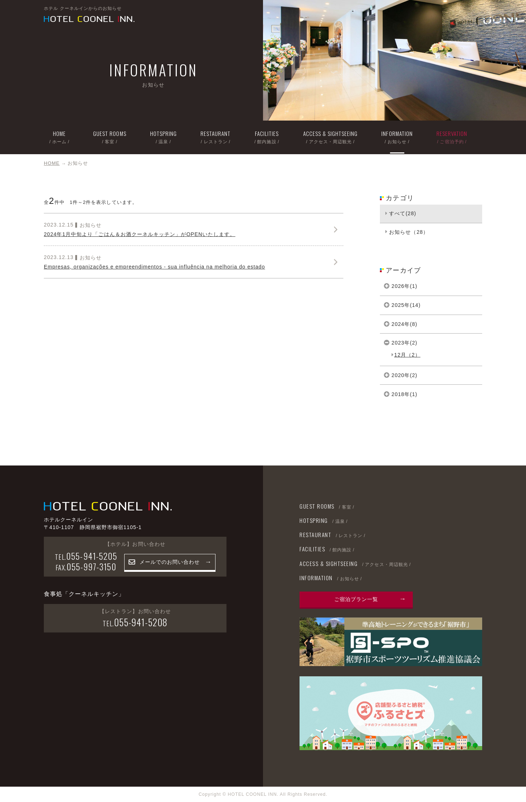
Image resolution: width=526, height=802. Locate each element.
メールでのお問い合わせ (170, 562)
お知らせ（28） (408, 232)
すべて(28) (402, 213)
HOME (52, 163)
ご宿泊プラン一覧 (356, 599)
